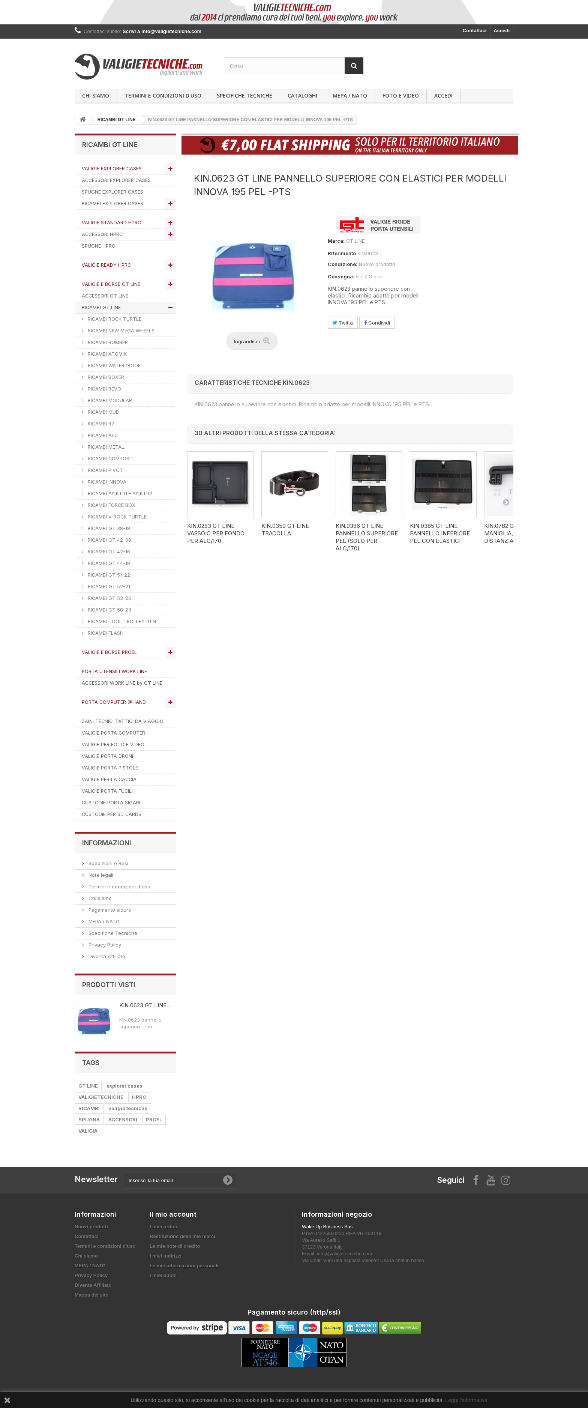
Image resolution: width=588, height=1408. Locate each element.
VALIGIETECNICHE (100, 1097)
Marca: (336, 241)
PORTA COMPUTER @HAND (114, 702)
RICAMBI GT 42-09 (108, 540)
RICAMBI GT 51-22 (108, 575)
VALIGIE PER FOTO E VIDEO (113, 744)
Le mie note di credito (175, 1246)
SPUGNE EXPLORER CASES (112, 192)
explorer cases (124, 1086)
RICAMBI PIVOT (104, 470)
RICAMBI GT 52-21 (108, 586)
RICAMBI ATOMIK (106, 354)
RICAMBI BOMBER (107, 342)
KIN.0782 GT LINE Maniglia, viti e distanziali (507, 533)
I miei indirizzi (166, 1256)
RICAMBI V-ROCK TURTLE (116, 517)
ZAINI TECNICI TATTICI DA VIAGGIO (123, 721)
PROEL (154, 1119)
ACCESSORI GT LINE (105, 296)
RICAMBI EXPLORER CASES (112, 203)
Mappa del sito (91, 1295)
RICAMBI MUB (102, 412)
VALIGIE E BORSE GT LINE (111, 284)
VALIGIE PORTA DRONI (107, 756)
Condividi (377, 323)
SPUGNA (89, 1119)
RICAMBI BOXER (105, 377)
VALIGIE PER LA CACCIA (109, 779)
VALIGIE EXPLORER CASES (112, 168)
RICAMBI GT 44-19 (108, 563)
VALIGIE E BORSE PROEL (109, 652)
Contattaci (475, 30)
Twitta (343, 323)
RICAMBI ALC (102, 435)
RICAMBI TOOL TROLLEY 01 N (121, 621)
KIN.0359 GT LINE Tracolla (285, 529)
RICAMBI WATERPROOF (113, 365)
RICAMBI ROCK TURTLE (113, 319)
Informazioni (106, 843)
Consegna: (341, 276)
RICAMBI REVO (103, 389)
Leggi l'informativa (466, 1400)
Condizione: (342, 264)
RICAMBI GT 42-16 (108, 551)
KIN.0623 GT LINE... (145, 1005)
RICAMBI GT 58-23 (108, 610)
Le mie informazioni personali (184, 1265)
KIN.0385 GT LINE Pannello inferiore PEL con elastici (440, 533)
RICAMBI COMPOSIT (110, 458)
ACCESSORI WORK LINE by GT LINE (122, 683)
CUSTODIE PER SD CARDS (111, 814)
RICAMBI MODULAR (109, 400)
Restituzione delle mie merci (182, 1236)
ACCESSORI (122, 1119)
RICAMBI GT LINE (101, 307)
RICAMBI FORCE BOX (110, 505)
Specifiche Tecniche (244, 95)
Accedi (502, 30)
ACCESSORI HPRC (102, 234)
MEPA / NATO (350, 95)
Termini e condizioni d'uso (162, 95)
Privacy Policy (104, 945)
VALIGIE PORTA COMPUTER (113, 733)
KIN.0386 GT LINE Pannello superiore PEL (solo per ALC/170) (367, 537)
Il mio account (173, 1214)
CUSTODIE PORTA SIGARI (111, 802)
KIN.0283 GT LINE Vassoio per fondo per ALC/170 (215, 533)
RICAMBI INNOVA (106, 482)
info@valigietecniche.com (344, 1253)
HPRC (139, 1097)
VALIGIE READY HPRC (106, 265)
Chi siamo (95, 95)
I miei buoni (163, 1275)
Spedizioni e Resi (107, 863)
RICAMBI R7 (100, 424)
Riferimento (342, 253)
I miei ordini (163, 1226)
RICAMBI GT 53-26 (108, 598)
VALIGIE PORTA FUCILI (107, 791)
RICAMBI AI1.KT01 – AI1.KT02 (119, 493)
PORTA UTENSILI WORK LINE (114, 671)
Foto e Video (400, 95)
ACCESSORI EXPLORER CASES (116, 180)
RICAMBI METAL (105, 447)
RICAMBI (89, 1108)
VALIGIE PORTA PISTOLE (110, 768)
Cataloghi (302, 95)
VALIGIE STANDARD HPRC (111, 222)
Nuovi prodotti (91, 1226)
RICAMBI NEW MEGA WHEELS (120, 331)
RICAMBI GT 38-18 (108, 528)
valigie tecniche (127, 1108)
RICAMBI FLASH (104, 633)
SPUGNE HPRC (98, 246)
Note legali (100, 875)
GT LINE (88, 1086)
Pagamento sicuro (109, 910)
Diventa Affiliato (106, 956)
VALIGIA (88, 1131)
